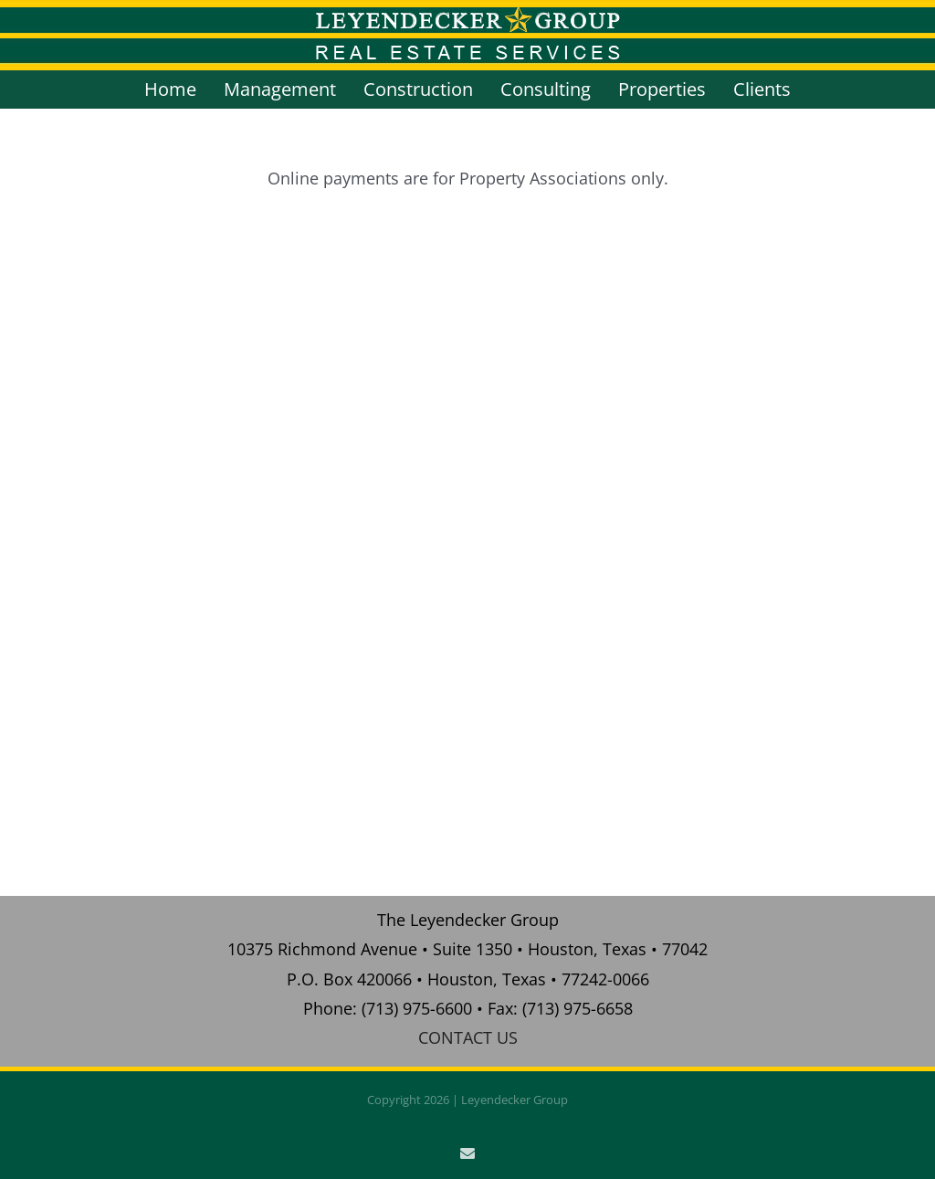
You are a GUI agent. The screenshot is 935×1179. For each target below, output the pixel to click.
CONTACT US (468, 1037)
